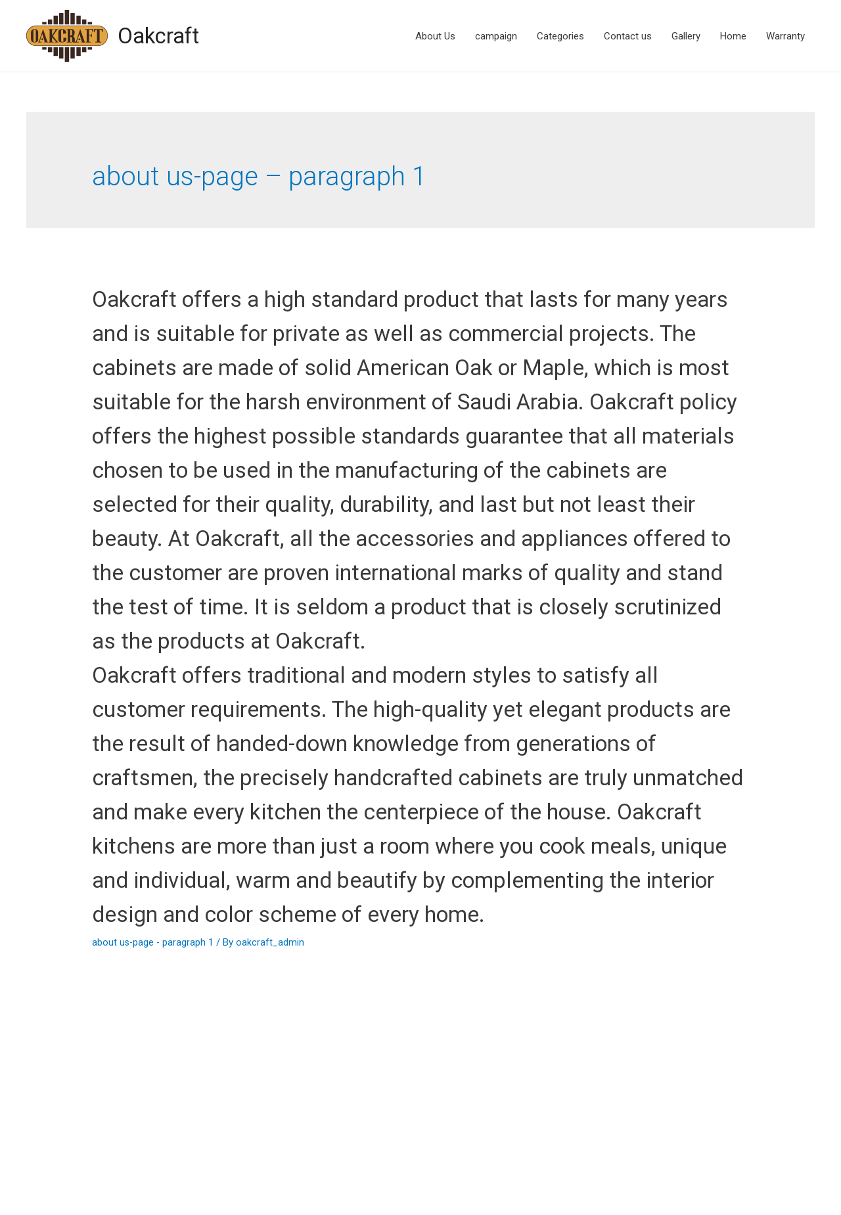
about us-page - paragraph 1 (154, 1079)
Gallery (685, 36)
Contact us (628, 36)
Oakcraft (162, 35)
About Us (435, 36)
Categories (560, 36)
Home (733, 36)
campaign (496, 36)
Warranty (785, 36)
